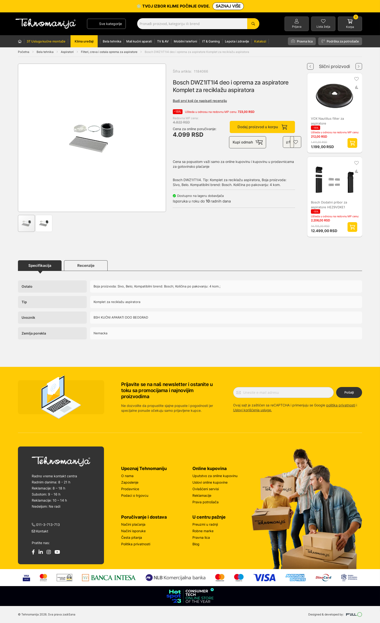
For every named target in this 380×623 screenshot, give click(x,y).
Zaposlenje (129, 482)
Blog (195, 544)
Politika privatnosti (135, 544)
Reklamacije (201, 495)
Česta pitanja (131, 537)
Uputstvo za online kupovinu (215, 476)
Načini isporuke (133, 531)
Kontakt (40, 531)
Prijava (296, 26)
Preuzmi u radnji (205, 524)
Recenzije (86, 265)
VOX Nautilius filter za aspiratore (327, 121)
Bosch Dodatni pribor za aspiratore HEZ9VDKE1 (329, 204)
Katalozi (260, 41)
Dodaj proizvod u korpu (262, 127)
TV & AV (163, 41)
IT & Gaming (211, 41)
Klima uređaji (84, 41)
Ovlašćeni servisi (205, 489)
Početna (23, 52)
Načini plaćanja (133, 524)
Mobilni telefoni (185, 41)
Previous (310, 64)
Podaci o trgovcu (134, 495)
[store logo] (46, 24)
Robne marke (203, 531)
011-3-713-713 (46, 524)
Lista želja (323, 26)
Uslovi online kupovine (210, 482)
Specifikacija (39, 265)
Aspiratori (67, 52)
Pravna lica (302, 41)
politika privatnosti (340, 405)
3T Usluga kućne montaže (46, 41)
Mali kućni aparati (139, 41)
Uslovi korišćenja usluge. (252, 410)
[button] (28, 138)
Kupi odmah (248, 142)
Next (359, 64)
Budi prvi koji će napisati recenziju (200, 101)
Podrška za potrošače (340, 41)
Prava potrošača (205, 502)
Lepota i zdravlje (237, 41)
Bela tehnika (112, 41)
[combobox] (198, 23)
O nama (127, 476)
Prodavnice (130, 489)
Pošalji (349, 392)
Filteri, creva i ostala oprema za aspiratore (109, 52)
